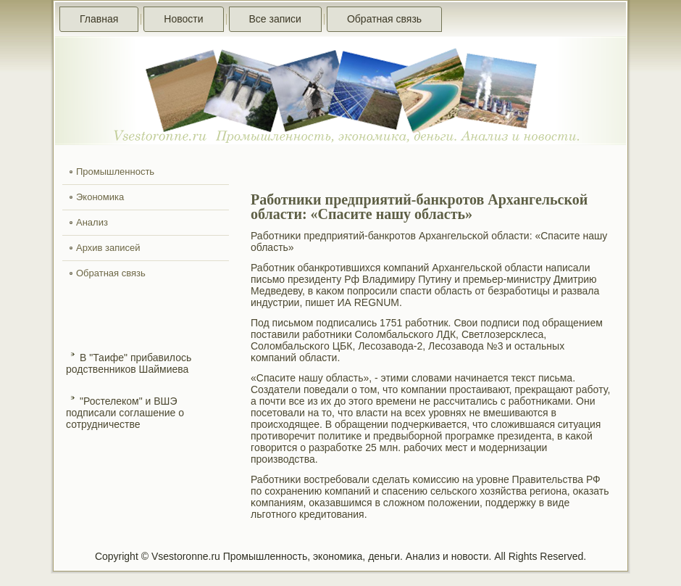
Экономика (100, 196)
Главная (99, 19)
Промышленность (115, 171)
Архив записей (108, 247)
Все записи (275, 19)
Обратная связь (384, 19)
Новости (183, 19)
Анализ (92, 222)
